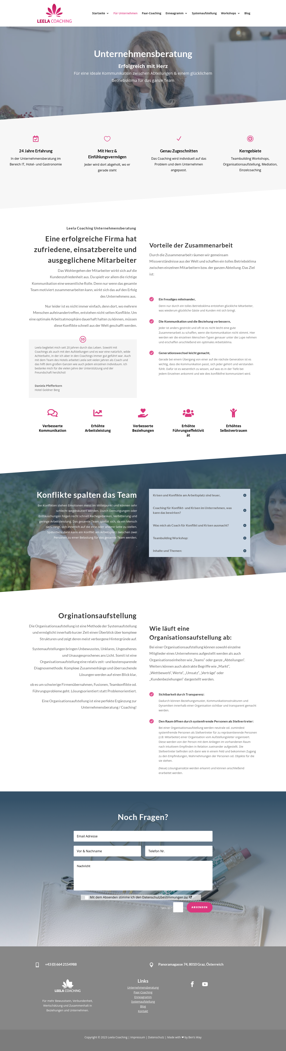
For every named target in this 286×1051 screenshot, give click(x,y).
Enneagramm (175, 13)
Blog (247, 13)
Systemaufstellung (204, 13)
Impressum (138, 1037)
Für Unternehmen (125, 13)
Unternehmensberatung (143, 987)
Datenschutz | (157, 1037)
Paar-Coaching (151, 13)
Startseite (98, 13)
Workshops (228, 13)
